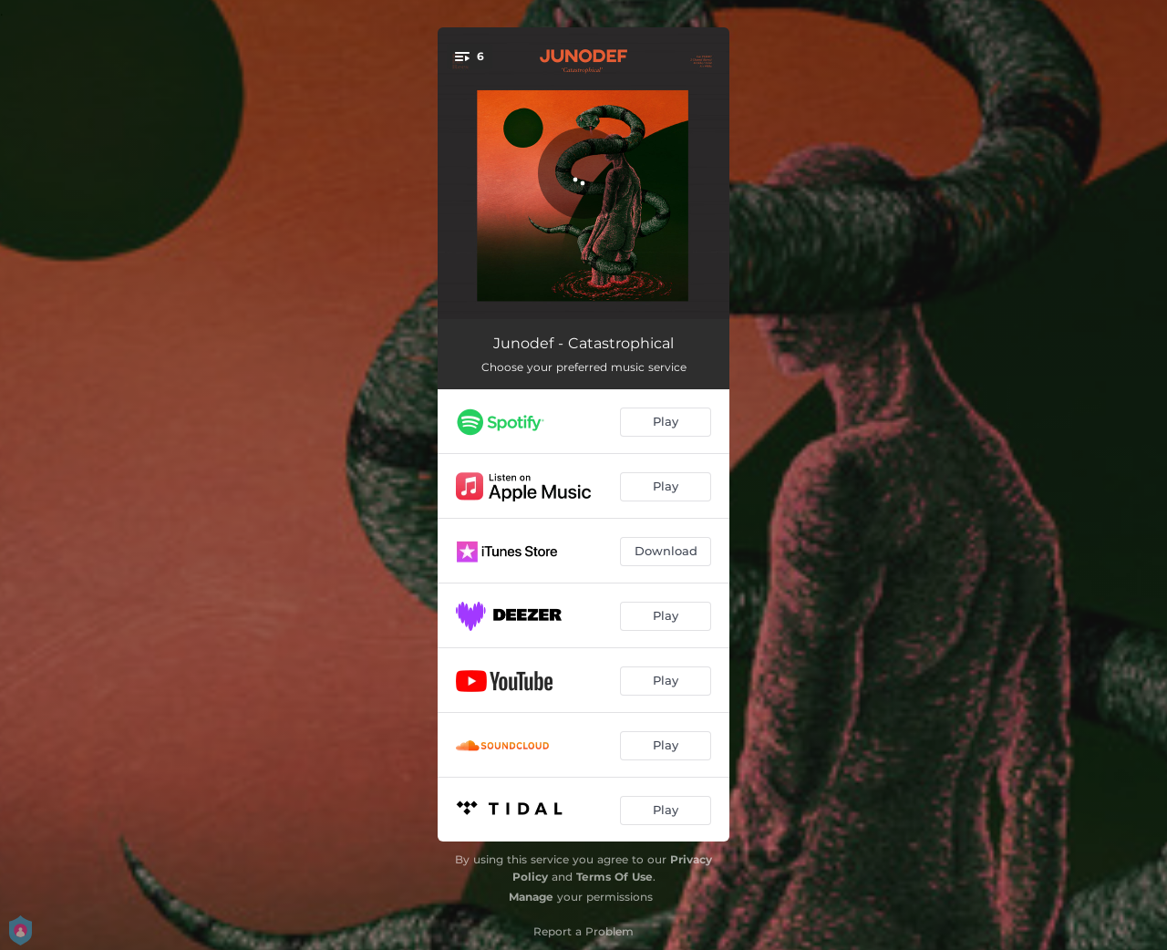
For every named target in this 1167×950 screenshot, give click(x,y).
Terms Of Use (614, 876)
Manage (531, 897)
